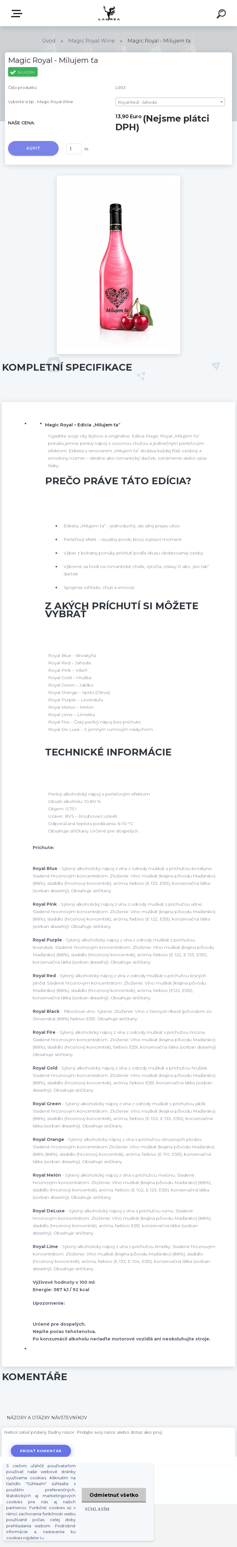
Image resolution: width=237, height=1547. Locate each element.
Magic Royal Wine (91, 41)
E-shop (18, 13)
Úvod (49, 41)
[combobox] (170, 102)
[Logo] (109, 13)
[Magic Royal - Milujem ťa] (118, 177)
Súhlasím (97, 1509)
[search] (222, 15)
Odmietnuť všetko (113, 1495)
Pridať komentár (41, 1451)
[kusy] (74, 148)
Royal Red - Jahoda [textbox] (137, 102)
